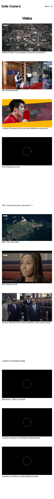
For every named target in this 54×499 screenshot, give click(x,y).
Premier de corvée (11, 167)
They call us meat (10, 242)
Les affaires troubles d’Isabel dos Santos (20, 476)
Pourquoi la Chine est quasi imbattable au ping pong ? (25, 128)
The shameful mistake (13, 361)
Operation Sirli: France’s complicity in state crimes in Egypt (26, 322)
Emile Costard (10, 6)
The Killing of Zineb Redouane (21, 438)
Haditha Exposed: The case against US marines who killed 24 (24, 52)
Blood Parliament (10, 90)
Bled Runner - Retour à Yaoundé (13, 399)
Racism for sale (9, 284)
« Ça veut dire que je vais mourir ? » (17, 205)
